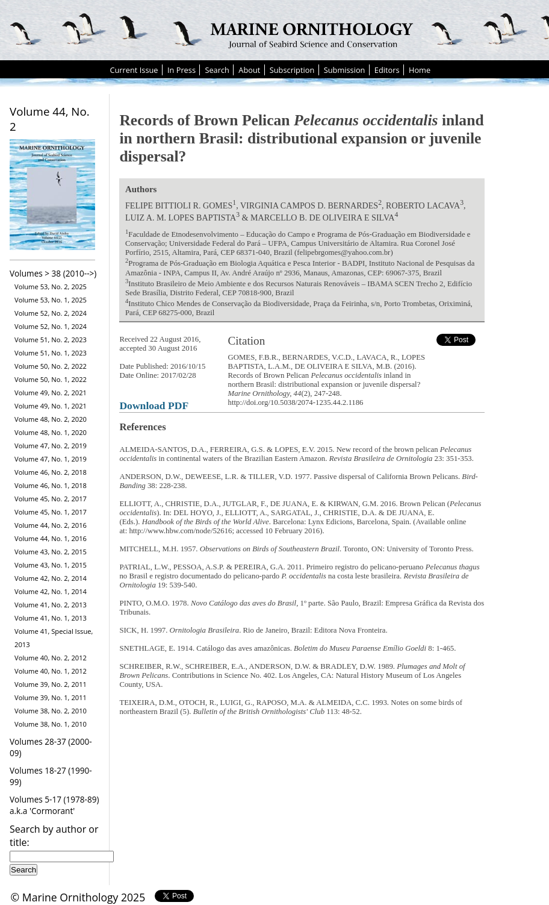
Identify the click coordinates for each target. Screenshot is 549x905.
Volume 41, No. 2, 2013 (50, 604)
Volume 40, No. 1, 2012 (50, 670)
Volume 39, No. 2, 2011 (50, 684)
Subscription (292, 69)
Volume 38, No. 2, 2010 (50, 710)
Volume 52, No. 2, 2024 (50, 313)
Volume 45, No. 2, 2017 (50, 498)
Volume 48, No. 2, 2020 (50, 419)
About (249, 69)
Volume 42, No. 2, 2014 (50, 578)
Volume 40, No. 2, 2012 (50, 657)
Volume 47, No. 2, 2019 (50, 445)
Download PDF (153, 405)
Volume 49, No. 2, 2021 (50, 392)
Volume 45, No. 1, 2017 (50, 511)
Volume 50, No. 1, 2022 (50, 379)
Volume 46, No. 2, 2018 (50, 472)
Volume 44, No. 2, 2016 (50, 525)
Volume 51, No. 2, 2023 (50, 339)
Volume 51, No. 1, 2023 (50, 352)
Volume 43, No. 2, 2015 (50, 551)
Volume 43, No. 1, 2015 (50, 564)
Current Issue (134, 69)
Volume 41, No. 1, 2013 (50, 617)
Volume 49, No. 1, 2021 (50, 405)
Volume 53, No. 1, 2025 (50, 299)
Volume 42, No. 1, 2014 (50, 591)
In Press (181, 69)
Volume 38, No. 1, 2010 (50, 723)
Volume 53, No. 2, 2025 (50, 286)
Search (217, 69)
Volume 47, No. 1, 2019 (50, 458)
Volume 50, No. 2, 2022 (50, 366)
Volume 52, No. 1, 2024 (50, 326)
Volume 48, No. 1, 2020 (50, 432)
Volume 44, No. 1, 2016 (50, 538)
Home (419, 69)
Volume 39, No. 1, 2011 (50, 697)
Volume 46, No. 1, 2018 (50, 485)
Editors (387, 69)
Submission (344, 69)
